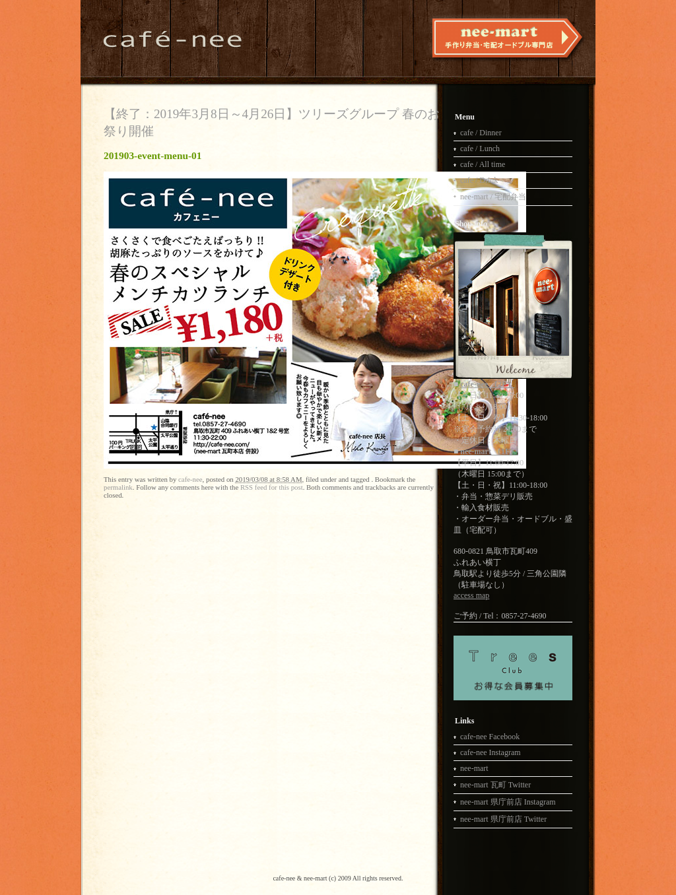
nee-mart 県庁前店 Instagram (508, 802)
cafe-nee (190, 479)
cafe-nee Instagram (490, 752)
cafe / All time (482, 164)
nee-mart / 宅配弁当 (493, 196)
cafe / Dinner (481, 132)
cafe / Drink (479, 180)
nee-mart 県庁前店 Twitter (503, 819)
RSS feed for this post (271, 487)
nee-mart (474, 768)
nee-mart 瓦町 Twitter (495, 784)
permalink (118, 487)
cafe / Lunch (480, 148)
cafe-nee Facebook (490, 736)
